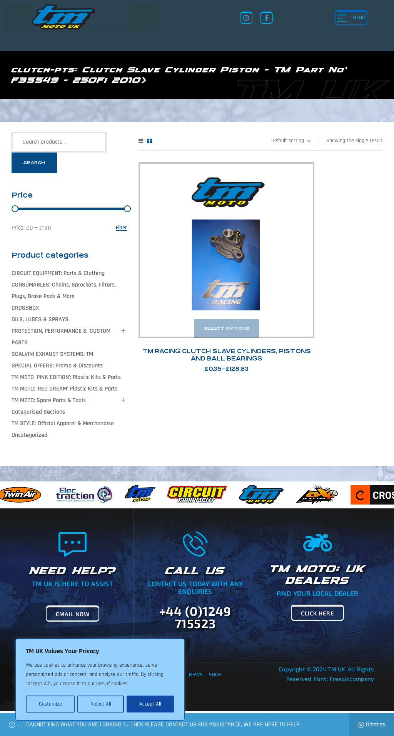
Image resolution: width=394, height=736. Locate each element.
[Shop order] (291, 141)
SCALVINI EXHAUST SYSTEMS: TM (52, 354)
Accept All (151, 704)
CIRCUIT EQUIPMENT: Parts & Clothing (58, 273)
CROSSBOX (25, 308)
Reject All (100, 704)
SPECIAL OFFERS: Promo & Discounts (57, 366)
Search (34, 162)
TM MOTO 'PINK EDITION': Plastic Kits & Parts (66, 377)
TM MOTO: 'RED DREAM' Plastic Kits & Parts (65, 389)
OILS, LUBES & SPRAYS (40, 319)
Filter (121, 228)
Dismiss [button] (375, 725)
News (195, 674)
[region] (100, 680)
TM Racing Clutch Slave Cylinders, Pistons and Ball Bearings (197, 298)
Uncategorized (29, 435)
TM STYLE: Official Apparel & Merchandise (63, 423)
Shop (215, 674)
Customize (50, 704)
